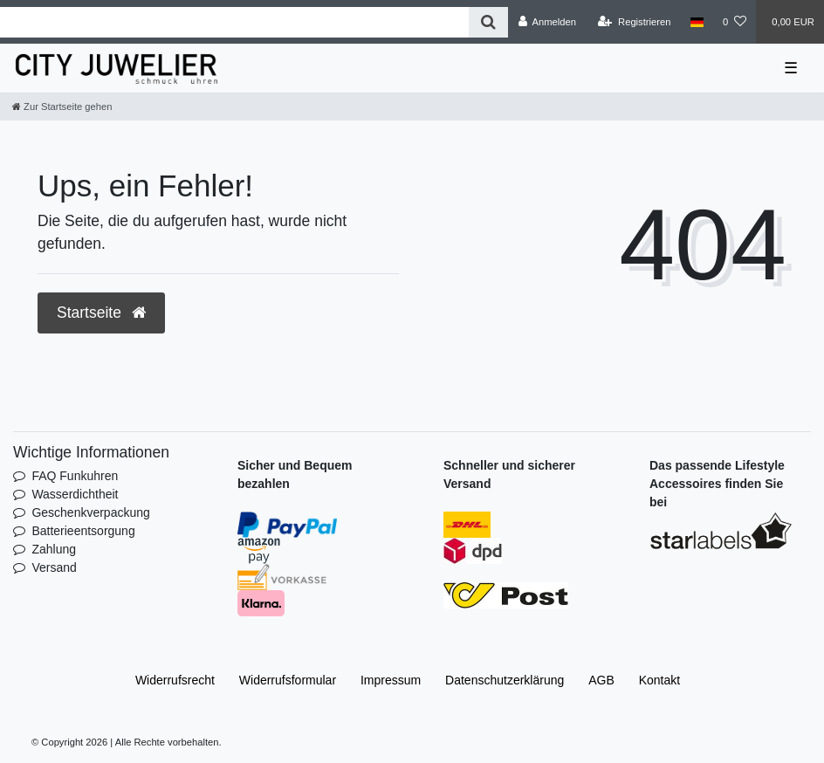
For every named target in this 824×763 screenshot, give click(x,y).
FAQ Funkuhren (74, 476)
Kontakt (659, 680)
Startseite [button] (101, 312)
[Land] (697, 22)
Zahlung (53, 549)
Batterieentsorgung (82, 531)
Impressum (390, 680)
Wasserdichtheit (74, 494)
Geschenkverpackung (90, 512)
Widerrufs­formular (287, 680)
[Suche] (488, 22)
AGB (601, 680)
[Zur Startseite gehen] (62, 106)
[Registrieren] (634, 22)
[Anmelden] (547, 22)
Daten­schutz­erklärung (504, 680)
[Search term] (234, 22)
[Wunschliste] (734, 22)
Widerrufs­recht (175, 680)
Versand (53, 567)
